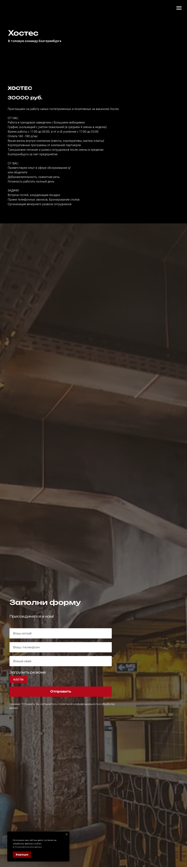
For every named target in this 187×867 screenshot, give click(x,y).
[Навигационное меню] (179, 8)
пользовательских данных (28, 847)
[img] (9, 3)
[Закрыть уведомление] (66, 834)
